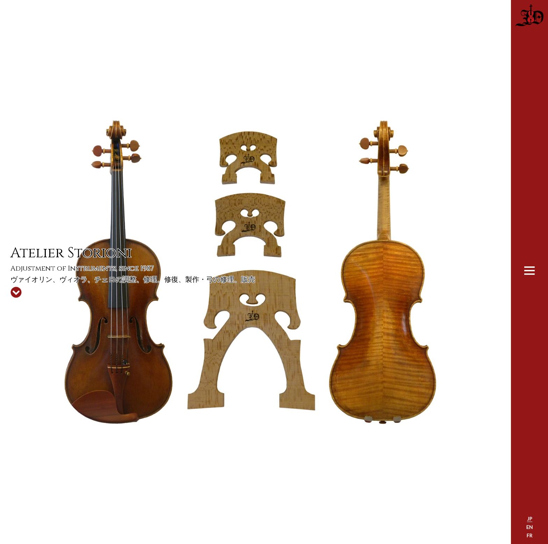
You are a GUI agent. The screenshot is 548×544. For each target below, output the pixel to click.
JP (529, 519)
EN (529, 527)
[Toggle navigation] (529, 270)
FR (529, 535)
